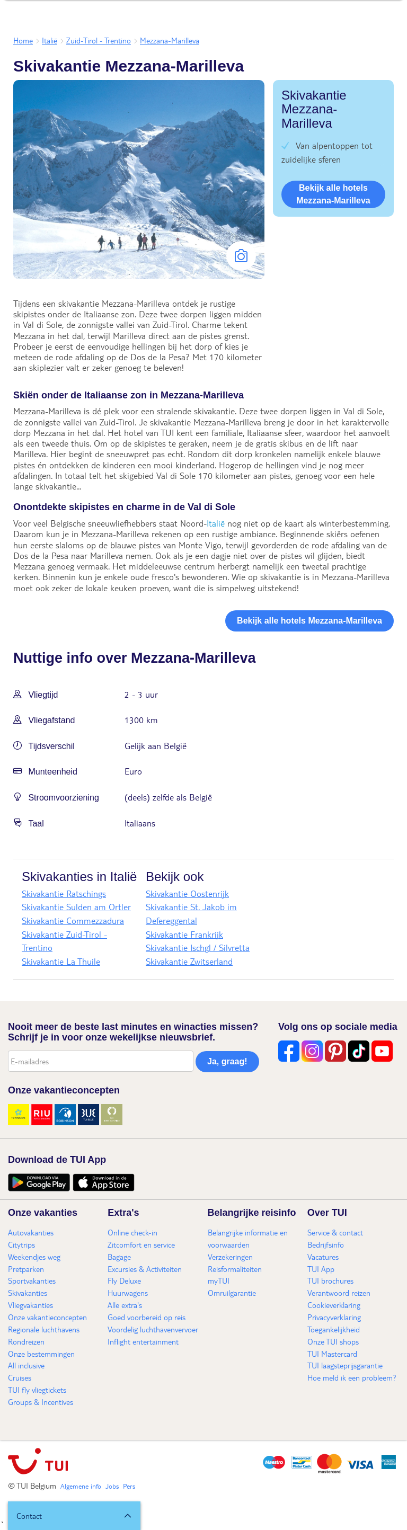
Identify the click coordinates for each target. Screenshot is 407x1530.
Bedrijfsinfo (325, 1244)
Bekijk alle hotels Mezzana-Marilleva (333, 194)
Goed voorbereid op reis (146, 1317)
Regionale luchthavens (43, 1329)
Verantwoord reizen (338, 1292)
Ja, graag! (227, 1061)
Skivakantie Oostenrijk (187, 893)
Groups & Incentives (40, 1402)
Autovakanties (31, 1232)
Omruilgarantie (232, 1292)
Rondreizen (26, 1341)
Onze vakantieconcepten (47, 1317)
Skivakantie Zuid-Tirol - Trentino (64, 941)
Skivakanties (27, 1292)
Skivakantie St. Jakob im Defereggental (191, 913)
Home (23, 40)
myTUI (218, 1280)
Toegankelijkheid (333, 1329)
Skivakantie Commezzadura (73, 920)
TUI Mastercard (332, 1353)
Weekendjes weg (34, 1256)
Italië (49, 40)
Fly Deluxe (124, 1280)
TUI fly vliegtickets (37, 1389)
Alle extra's (125, 1305)
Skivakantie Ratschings (64, 893)
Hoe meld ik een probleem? (351, 1377)
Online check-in (132, 1232)
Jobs (112, 1486)
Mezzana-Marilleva (169, 40)
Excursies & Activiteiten (145, 1269)
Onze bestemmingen (41, 1353)
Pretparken (26, 1269)
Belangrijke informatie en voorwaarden (248, 1238)
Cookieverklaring (333, 1305)
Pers (129, 1486)
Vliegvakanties (30, 1305)
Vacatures (323, 1256)
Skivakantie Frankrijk (184, 934)
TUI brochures (330, 1280)
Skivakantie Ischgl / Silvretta (198, 947)
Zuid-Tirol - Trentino (98, 40)
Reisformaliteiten (235, 1269)
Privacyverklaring (334, 1317)
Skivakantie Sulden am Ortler (76, 906)
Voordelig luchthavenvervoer (153, 1329)
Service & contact (335, 1232)
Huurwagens (128, 1292)
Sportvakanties (32, 1280)
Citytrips (21, 1244)
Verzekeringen (230, 1256)
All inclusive (26, 1365)
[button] (74, 1515)
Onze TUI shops (333, 1341)
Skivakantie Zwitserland (189, 961)
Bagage (119, 1256)
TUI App (320, 1269)
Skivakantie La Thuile (61, 961)
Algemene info (80, 1486)
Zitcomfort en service (141, 1244)
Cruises (19, 1377)
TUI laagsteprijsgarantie (345, 1365)
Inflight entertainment (143, 1341)
